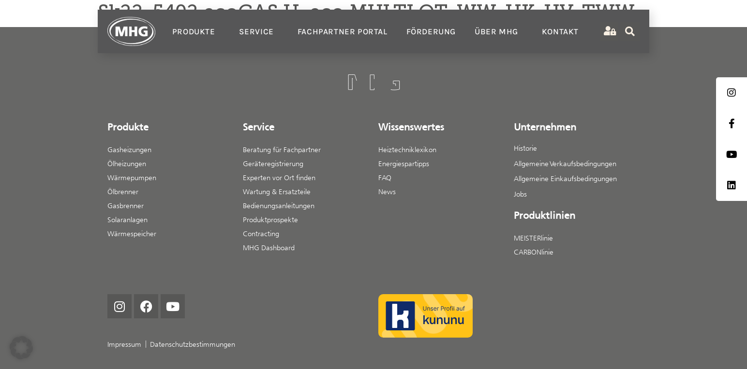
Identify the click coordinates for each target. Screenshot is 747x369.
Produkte (196, 31)
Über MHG (499, 31)
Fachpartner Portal (343, 31)
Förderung (431, 31)
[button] (21, 347)
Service (259, 31)
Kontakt (560, 31)
